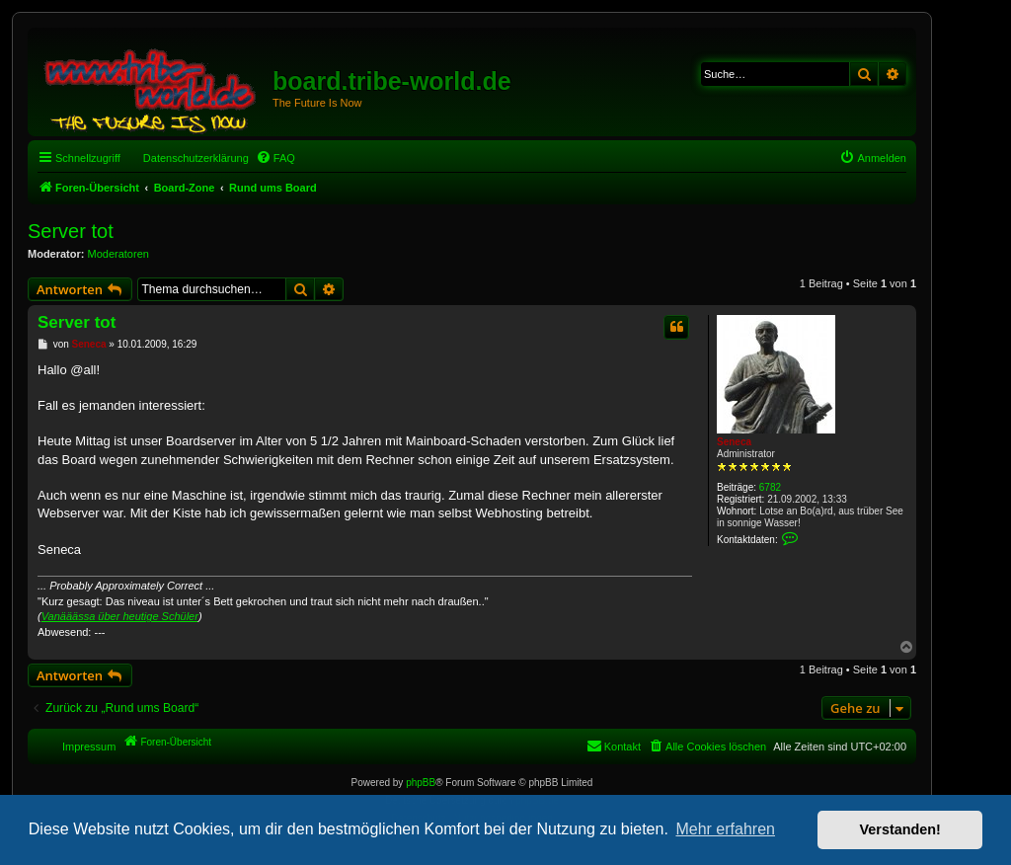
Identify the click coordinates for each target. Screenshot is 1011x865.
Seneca (734, 441)
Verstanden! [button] (900, 829)
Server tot (71, 231)
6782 (770, 487)
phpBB (420, 782)
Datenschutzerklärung (196, 158)
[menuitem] (275, 158)
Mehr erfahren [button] (725, 829)
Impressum (89, 746)
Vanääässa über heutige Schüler (119, 616)
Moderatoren (118, 254)
